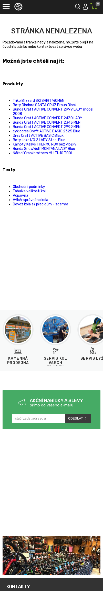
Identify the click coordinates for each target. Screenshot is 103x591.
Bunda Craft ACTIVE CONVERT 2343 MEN (46, 122)
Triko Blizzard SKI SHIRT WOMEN (38, 100)
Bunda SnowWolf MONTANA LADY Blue (44, 149)
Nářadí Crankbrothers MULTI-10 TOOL (43, 153)
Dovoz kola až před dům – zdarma (40, 204)
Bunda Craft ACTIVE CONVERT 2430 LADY (47, 118)
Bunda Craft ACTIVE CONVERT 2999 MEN (46, 127)
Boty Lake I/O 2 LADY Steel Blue (39, 140)
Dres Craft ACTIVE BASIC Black (38, 135)
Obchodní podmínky (29, 187)
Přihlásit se (85, 5)
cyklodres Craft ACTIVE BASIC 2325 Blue (46, 131)
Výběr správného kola (30, 200)
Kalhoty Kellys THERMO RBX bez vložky (44, 144)
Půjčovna (20, 195)
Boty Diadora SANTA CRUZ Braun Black (45, 105)
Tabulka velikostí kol (29, 191)
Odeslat (75, 418)
